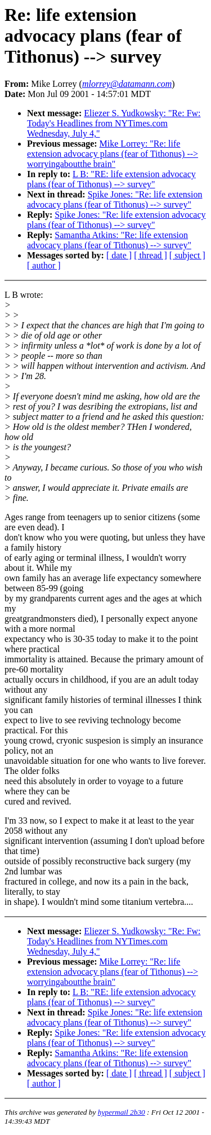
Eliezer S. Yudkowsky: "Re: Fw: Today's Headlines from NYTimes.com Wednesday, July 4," (114, 123)
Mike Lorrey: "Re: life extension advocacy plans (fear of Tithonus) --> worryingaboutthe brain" (112, 154)
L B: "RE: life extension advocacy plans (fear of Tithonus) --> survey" (111, 179)
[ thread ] (150, 255)
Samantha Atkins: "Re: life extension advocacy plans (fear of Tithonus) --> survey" (109, 240)
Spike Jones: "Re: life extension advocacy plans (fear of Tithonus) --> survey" (115, 199)
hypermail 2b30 (121, 1112)
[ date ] (119, 255)
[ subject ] (187, 255)
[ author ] (44, 265)
